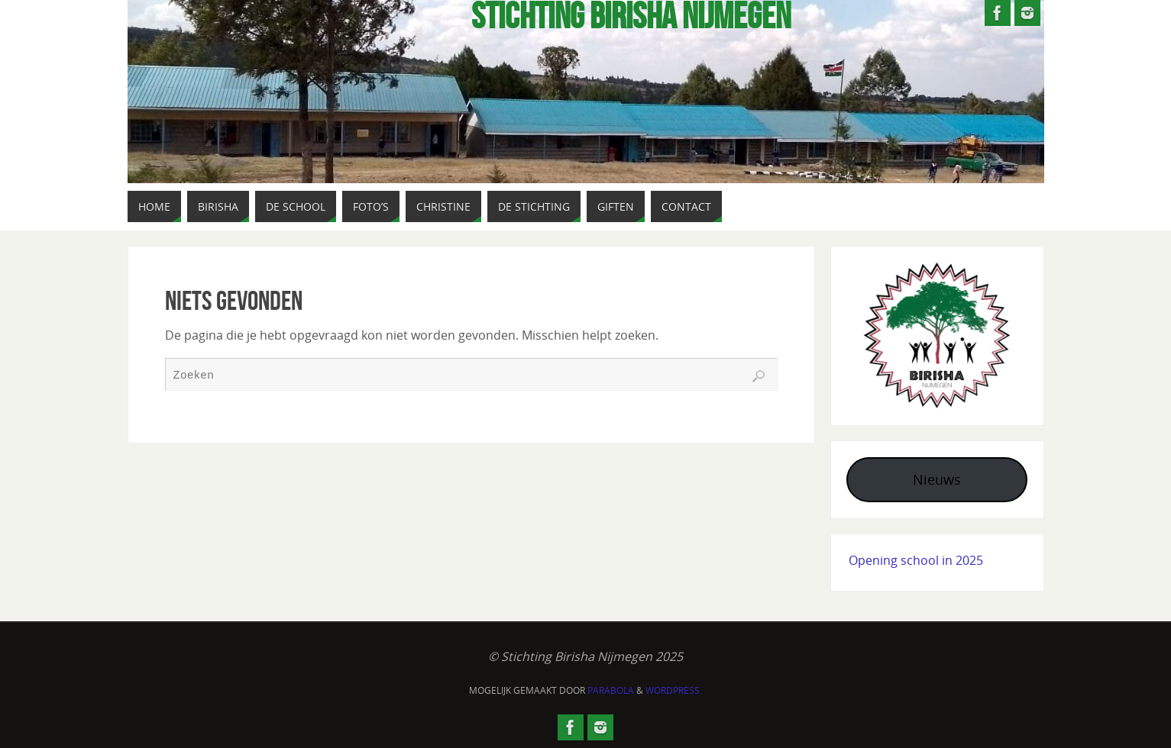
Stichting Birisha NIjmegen (631, 16)
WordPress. (673, 690)
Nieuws (937, 479)
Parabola (610, 690)
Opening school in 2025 (916, 560)
